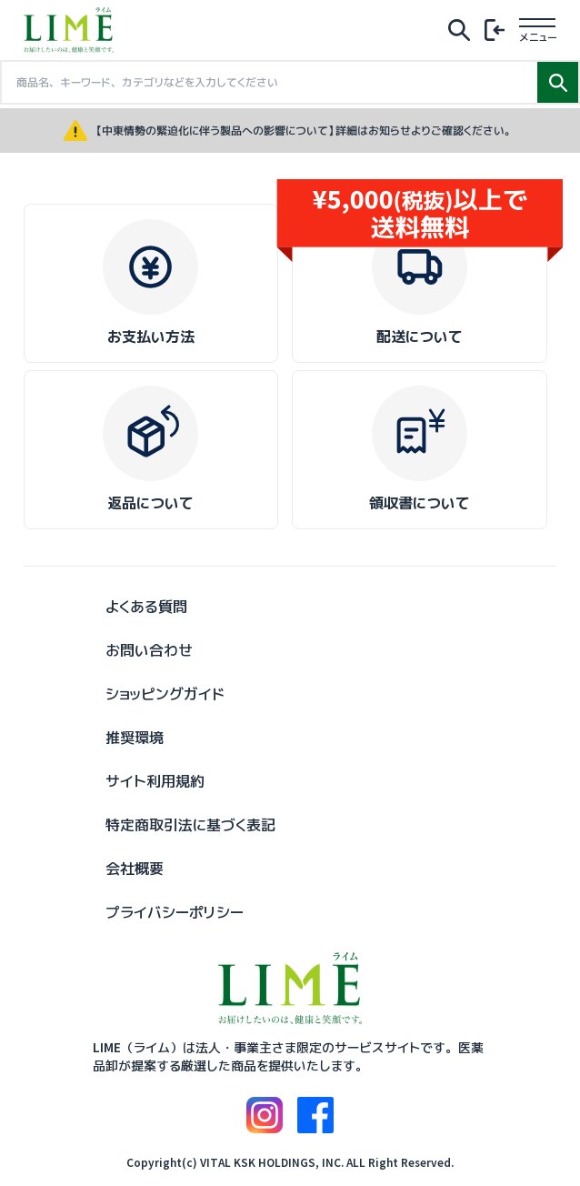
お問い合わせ (149, 650)
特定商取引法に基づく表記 (190, 825)
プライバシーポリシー (174, 912)
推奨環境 (134, 738)
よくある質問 (146, 607)
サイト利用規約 (155, 781)
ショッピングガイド (165, 694)
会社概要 (134, 869)
